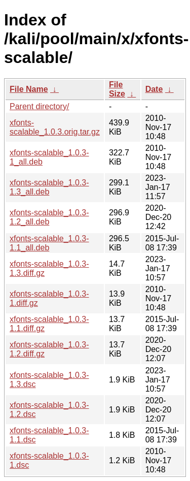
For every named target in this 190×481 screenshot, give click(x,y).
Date (154, 89)
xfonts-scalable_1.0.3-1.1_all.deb (49, 243)
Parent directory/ (39, 106)
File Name (29, 89)
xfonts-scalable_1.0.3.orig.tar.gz (55, 127)
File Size (117, 89)
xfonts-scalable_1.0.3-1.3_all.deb (49, 187)
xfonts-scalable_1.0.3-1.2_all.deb (49, 217)
